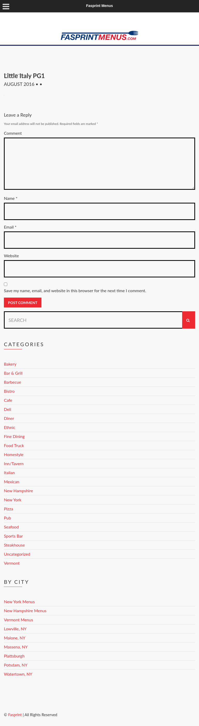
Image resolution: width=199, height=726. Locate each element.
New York (12, 499)
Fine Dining (14, 436)
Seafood (11, 526)
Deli (7, 409)
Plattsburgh (14, 655)
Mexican (11, 481)
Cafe (8, 400)
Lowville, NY (15, 628)
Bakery (10, 363)
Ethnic (9, 427)
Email (10, 226)
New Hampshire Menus (25, 610)
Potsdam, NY (15, 664)
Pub (7, 517)
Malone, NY (14, 637)
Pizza (8, 508)
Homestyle (14, 454)
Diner (9, 418)
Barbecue (12, 382)
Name (10, 198)
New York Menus (19, 601)
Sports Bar (13, 535)
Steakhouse (14, 544)
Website (11, 255)
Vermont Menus (18, 619)
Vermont (12, 563)
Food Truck (14, 445)
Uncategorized (17, 553)
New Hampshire (18, 490)
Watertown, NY (18, 673)
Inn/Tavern (14, 463)
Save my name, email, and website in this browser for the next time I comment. (75, 290)
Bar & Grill (13, 372)
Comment (13, 133)
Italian (9, 472)
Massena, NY (16, 646)
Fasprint (15, 714)
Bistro (9, 391)
